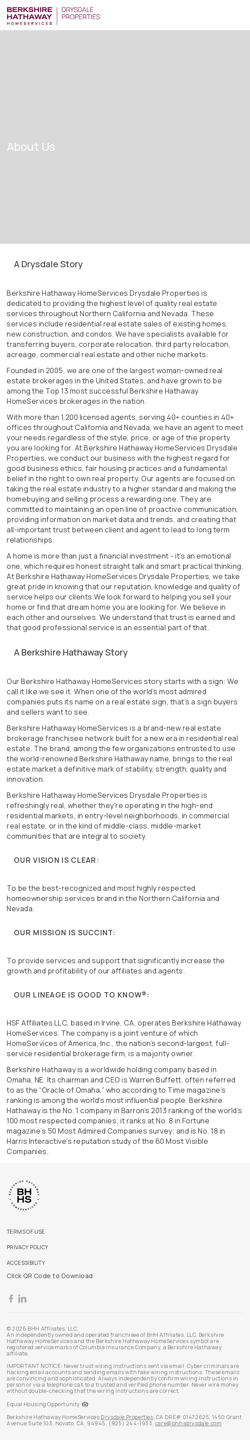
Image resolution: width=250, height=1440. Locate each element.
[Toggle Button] (237, 15)
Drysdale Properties (127, 1417)
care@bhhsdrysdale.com (188, 1423)
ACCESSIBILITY (26, 1263)
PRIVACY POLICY (28, 1247)
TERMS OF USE (26, 1231)
